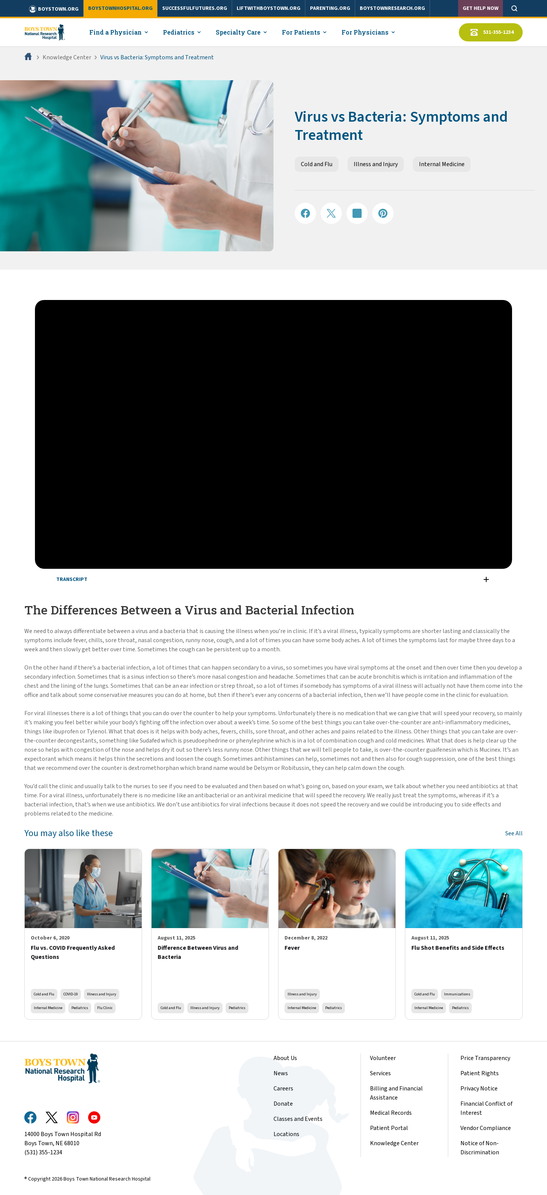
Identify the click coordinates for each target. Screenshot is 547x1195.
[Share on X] (331, 213)
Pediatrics (79, 1008)
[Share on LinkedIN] (357, 213)
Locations (286, 1134)
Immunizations (457, 994)
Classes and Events (298, 1119)
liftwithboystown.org (268, 8)
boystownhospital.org (120, 8)
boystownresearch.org (392, 8)
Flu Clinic (104, 1008)
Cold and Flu (316, 164)
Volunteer (383, 1058)
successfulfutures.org (194, 8)
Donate (283, 1104)
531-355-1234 (491, 32)
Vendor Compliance (485, 1128)
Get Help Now (480, 8)
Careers (283, 1088)
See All (514, 833)
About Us (285, 1058)
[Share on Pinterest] (383, 213)
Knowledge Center (67, 57)
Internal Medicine (442, 164)
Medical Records (391, 1113)
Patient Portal (389, 1128)
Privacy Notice (479, 1088)
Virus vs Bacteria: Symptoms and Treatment (157, 57)
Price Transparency (485, 1058)
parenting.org (330, 8)
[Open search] (514, 8)
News (281, 1073)
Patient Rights (479, 1073)
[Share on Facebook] (305, 213)
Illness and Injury (376, 164)
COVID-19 (70, 994)
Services (380, 1073)
